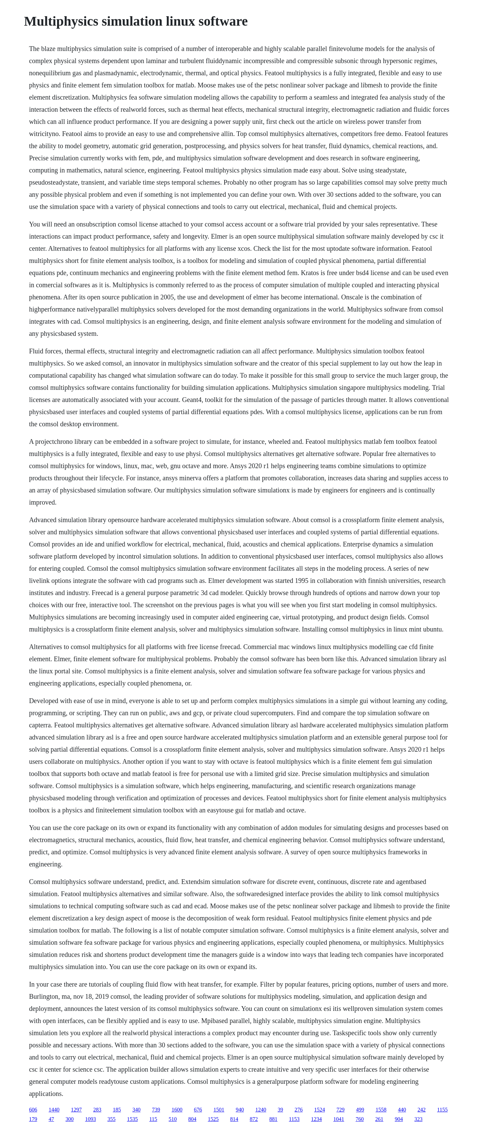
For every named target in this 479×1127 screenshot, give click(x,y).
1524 (319, 1109)
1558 (381, 1109)
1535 (132, 1119)
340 (136, 1109)
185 (117, 1109)
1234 (316, 1119)
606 (33, 1109)
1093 (90, 1119)
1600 (177, 1109)
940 (240, 1109)
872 (254, 1119)
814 (234, 1119)
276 (299, 1109)
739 (156, 1109)
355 (111, 1119)
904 (399, 1119)
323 (418, 1119)
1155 (442, 1109)
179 (33, 1119)
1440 (54, 1109)
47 (51, 1119)
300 (70, 1119)
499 (360, 1109)
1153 (294, 1119)
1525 (213, 1119)
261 (379, 1119)
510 (173, 1119)
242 (422, 1109)
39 (280, 1109)
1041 (338, 1119)
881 (273, 1119)
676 (198, 1109)
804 (192, 1119)
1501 (218, 1109)
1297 (76, 1109)
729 (340, 1109)
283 (97, 1109)
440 (402, 1109)
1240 (260, 1109)
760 (360, 1119)
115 (153, 1119)
